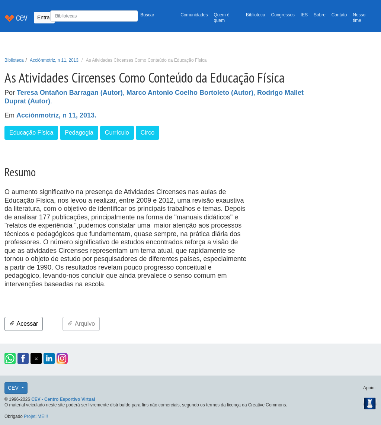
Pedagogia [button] (79, 132)
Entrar (44, 17)
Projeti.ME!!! (36, 416)
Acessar (23, 324)
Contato (339, 14)
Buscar (147, 14)
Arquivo (81, 324)
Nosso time (359, 17)
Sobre (320, 14)
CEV (14, 388)
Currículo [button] (117, 132)
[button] (10, 358)
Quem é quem (221, 17)
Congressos (283, 14)
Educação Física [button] (31, 132)
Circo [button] (147, 132)
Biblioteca (255, 14)
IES (304, 14)
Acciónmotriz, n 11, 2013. (55, 60)
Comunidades (194, 14)
